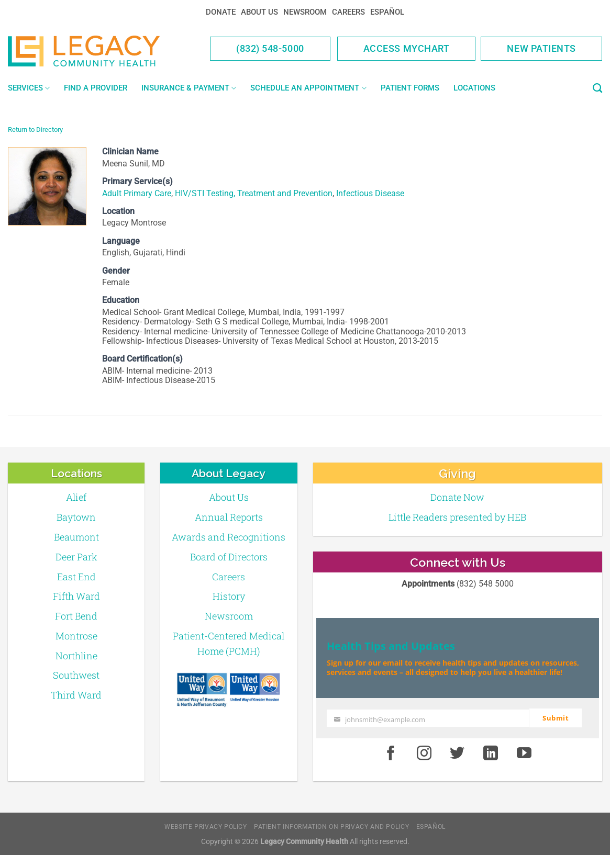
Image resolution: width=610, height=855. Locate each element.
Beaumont (76, 537)
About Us (259, 12)
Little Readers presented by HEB (457, 517)
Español (387, 12)
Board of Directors (229, 556)
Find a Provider (95, 88)
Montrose (76, 635)
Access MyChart (406, 48)
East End (76, 576)
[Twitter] (457, 753)
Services (29, 88)
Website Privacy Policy (205, 826)
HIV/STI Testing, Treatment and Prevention (253, 193)
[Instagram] (424, 753)
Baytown (76, 517)
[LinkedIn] (490, 753)
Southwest (76, 675)
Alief (76, 497)
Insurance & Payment (188, 88)
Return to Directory (35, 129)
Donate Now (457, 497)
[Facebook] (390, 753)
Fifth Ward (76, 596)
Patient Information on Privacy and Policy (331, 826)
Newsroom (305, 12)
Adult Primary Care (136, 193)
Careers (348, 12)
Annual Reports (229, 517)
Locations (474, 88)
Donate (221, 12)
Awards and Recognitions (228, 537)
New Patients (541, 48)
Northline (76, 655)
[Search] (597, 88)
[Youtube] (524, 753)
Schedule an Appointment (308, 88)
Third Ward (76, 695)
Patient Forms (410, 88)
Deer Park (76, 556)
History (229, 596)
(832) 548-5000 (270, 48)
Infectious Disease (370, 193)
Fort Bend (76, 616)
